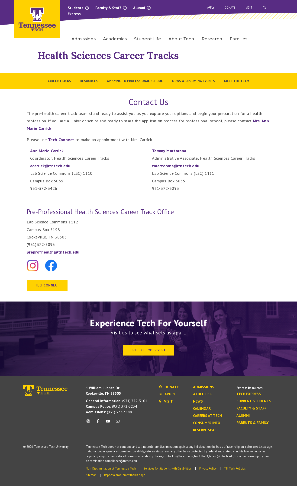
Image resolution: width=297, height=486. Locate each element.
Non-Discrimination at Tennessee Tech (111, 468)
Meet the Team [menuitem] (236, 81)
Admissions (203, 387)
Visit (249, 8)
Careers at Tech (207, 416)
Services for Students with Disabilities (168, 468)
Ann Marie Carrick (47, 150)
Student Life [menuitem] (147, 38)
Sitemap (91, 475)
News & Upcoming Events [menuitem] (193, 81)
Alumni (142, 7)
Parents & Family (252, 423)
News (198, 401)
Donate (230, 8)
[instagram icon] (89, 422)
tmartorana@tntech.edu (176, 165)
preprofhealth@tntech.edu (53, 252)
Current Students (253, 401)
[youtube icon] (108, 422)
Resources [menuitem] (89, 81)
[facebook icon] (98, 422)
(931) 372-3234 (111, 406)
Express (74, 13)
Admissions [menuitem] (83, 38)
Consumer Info (206, 423)
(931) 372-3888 (109, 412)
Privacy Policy (207, 468)
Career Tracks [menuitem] (59, 81)
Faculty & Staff (111, 7)
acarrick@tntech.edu (50, 165)
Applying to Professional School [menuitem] (135, 81)
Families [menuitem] (238, 38)
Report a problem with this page (124, 475)
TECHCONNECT (47, 285)
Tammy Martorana (169, 150)
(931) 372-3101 (116, 400)
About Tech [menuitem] (181, 38)
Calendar (202, 409)
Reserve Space (205, 430)
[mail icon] (118, 422)
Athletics (202, 394)
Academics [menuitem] (115, 38)
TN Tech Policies (235, 468)
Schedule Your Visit (149, 350)
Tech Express (248, 394)
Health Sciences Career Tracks (108, 55)
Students (78, 7)
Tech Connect (61, 139)
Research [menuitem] (212, 38)
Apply (210, 8)
